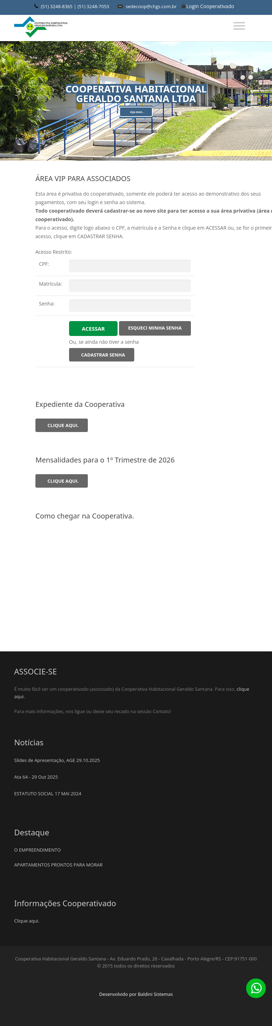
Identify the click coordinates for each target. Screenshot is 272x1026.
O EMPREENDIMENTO (37, 850)
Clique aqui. (26, 921)
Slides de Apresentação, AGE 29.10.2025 (57, 760)
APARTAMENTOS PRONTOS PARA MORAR (58, 865)
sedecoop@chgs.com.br (151, 6)
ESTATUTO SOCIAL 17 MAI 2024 (47, 793)
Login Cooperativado (210, 6)
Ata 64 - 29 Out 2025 (36, 777)
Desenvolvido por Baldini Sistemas (136, 994)
